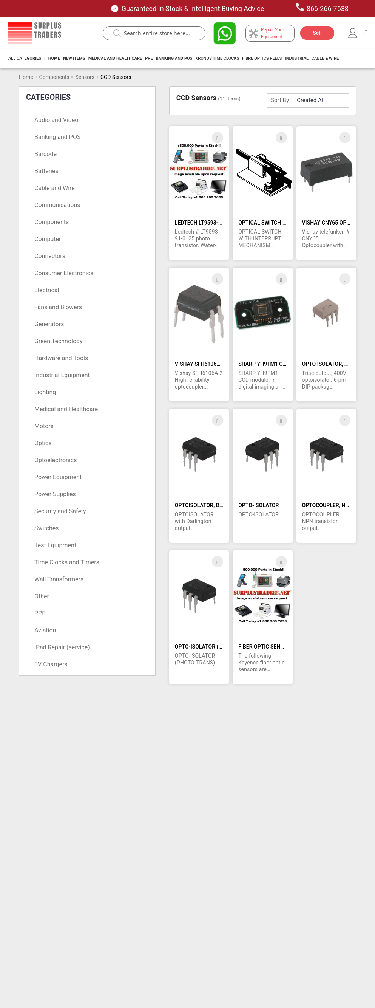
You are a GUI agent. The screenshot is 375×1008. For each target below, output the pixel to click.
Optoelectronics (55, 460)
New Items (74, 58)
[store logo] (34, 33)
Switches (46, 528)
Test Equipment (55, 545)
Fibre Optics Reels (262, 58)
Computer (47, 239)
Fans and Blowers (58, 307)
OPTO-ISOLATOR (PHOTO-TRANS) (216, 647)
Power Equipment (58, 477)
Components (54, 77)
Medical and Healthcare (115, 58)
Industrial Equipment (62, 375)
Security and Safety (60, 511)
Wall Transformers (58, 579)
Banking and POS (57, 137)
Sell (317, 33)
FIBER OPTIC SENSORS (266, 647)
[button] (217, 137)
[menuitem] (25, 58)
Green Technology (58, 341)
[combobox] (158, 33)
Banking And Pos (174, 58)
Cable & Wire (325, 58)
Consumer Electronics (63, 273)
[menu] (176, 58)
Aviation (45, 630)
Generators (49, 324)
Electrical (46, 290)
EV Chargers (51, 664)
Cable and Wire (54, 188)
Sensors (84, 77)
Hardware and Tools (61, 358)
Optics (43, 443)
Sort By (280, 100)
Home (54, 58)
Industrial (296, 58)
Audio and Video (56, 120)
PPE (149, 58)
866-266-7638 (322, 7)
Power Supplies (55, 494)
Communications (57, 205)
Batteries (46, 171)
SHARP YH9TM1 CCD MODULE (275, 364)
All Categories (24, 58)
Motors (44, 426)
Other (41, 596)
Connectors (49, 256)
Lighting (45, 392)
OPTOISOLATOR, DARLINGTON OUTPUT (222, 505)
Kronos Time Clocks (217, 58)
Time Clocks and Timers (66, 562)
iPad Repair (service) (62, 647)
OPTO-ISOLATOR (258, 505)
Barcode (45, 154)
